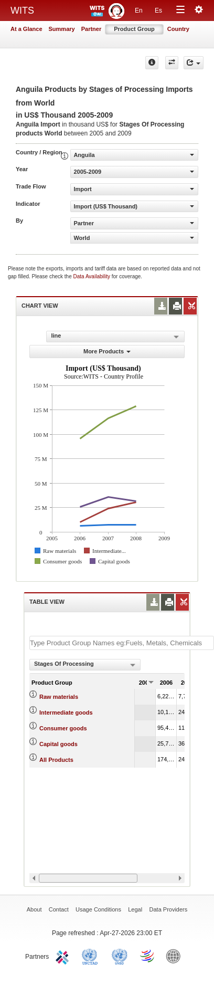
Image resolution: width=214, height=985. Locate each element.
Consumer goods (63, 728)
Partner (91, 29)
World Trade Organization (147, 955)
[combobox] (85, 664)
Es (158, 10)
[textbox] (121, 643)
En (139, 10)
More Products (107, 351)
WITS (22, 10)
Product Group (134, 29)
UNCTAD (91, 955)
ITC (64, 955)
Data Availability (92, 276)
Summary (62, 29)
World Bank (175, 955)
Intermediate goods (65, 712)
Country (178, 29)
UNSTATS (119, 955)
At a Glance (26, 29)
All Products (56, 760)
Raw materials (58, 697)
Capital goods (58, 744)
